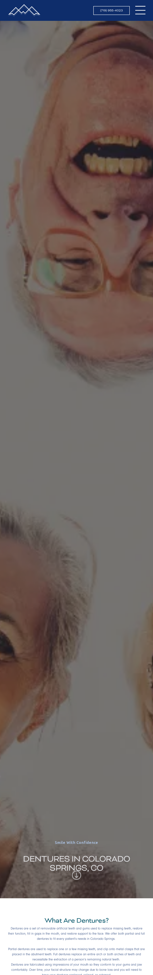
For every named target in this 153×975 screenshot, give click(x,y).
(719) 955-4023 (111, 10)
